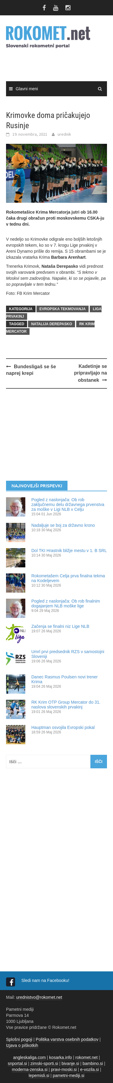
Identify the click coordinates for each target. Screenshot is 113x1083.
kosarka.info (60, 1057)
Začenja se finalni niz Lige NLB (60, 626)
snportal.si (17, 1063)
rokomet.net (86, 1057)
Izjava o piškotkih (22, 1045)
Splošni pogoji (19, 1039)
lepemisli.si (39, 1075)
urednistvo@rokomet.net (39, 997)
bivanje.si (70, 1063)
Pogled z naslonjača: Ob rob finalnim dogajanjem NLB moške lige (65, 603)
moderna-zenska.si (29, 1069)
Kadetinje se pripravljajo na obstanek (90, 373)
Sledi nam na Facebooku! (46, 980)
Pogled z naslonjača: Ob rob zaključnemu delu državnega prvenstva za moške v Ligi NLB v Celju (67, 504)
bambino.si (93, 1063)
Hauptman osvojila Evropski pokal (63, 727)
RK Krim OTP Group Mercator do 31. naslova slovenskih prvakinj (65, 704)
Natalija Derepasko (51, 324)
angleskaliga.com (29, 1057)
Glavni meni (27, 88)
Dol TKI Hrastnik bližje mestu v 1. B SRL (69, 550)
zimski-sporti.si (44, 1063)
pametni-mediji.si (68, 1075)
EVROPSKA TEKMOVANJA (62, 309)
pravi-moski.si (64, 1069)
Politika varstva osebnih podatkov (67, 1039)
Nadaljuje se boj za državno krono (63, 525)
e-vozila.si (89, 1069)
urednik (64, 134)
